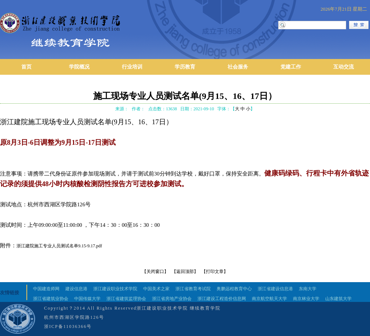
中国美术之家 (156, 288)
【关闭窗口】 (155, 271)
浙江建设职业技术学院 (115, 288)
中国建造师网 (46, 288)
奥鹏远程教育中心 (234, 288)
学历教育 (185, 67)
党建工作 (290, 67)
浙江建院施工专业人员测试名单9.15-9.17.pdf (59, 245)
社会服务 (238, 67)
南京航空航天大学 (269, 298)
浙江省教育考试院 (193, 288)
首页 (26, 67)
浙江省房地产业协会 (172, 298)
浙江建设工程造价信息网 (221, 298)
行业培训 (132, 67)
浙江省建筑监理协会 (126, 298)
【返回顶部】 (185, 271)
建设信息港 (76, 288)
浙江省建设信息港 (275, 288)
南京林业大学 (306, 298)
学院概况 (79, 67)
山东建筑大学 (338, 298)
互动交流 (343, 67)
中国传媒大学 (87, 298)
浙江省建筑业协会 (50, 298)
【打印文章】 (215, 271)
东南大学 (307, 288)
